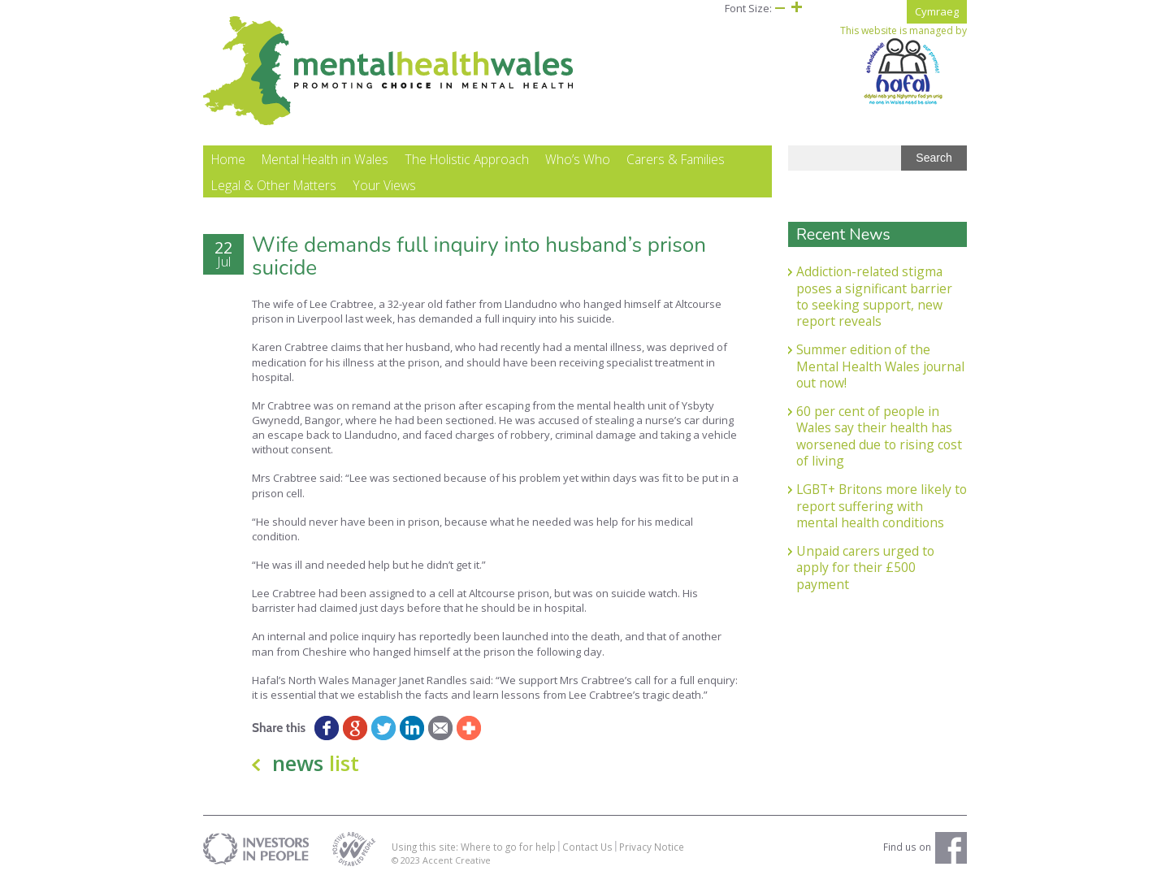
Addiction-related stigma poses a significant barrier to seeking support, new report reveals (874, 296)
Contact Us (587, 846)
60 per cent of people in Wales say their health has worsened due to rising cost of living (879, 436)
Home (228, 159)
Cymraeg (937, 11)
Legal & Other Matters (273, 185)
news (315, 763)
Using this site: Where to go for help (474, 846)
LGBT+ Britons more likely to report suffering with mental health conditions (881, 506)
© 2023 (407, 860)
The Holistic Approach (467, 159)
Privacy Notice (651, 846)
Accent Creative (456, 860)
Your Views (384, 185)
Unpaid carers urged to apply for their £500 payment (865, 567)
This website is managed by (903, 65)
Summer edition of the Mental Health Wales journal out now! (880, 366)
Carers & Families (675, 159)
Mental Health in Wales (325, 159)
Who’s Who (577, 159)
